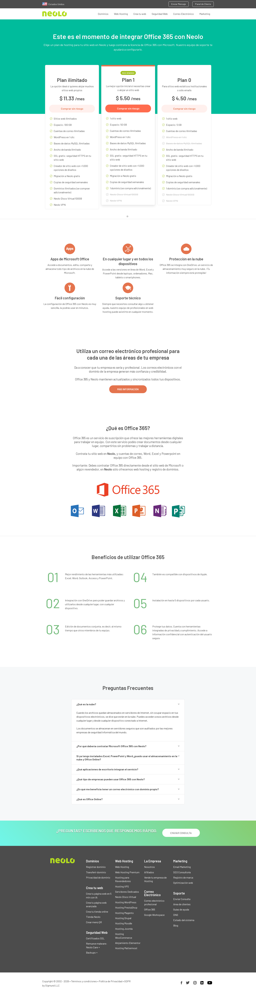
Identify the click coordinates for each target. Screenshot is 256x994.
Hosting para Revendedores (123, 879)
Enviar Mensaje (178, 4)
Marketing (204, 13)
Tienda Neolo (93, 916)
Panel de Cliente (203, 4)
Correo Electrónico (183, 13)
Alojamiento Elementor (127, 942)
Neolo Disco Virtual (125, 896)
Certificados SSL (95, 938)
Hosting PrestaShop (126, 907)
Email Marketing (182, 866)
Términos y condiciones (84, 981)
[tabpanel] (72, 139)
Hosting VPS (122, 886)
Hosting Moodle (123, 923)
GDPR (127, 981)
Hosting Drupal (123, 918)
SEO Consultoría (182, 872)
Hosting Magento (124, 912)
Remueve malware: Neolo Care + (96, 945)
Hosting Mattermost (126, 948)
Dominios (103, 13)
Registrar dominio (96, 866)
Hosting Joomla (124, 928)
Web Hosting (121, 13)
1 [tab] (128, 217)
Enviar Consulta (181, 899)
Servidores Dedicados (127, 891)
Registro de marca (183, 877)
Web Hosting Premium (127, 872)
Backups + (91, 952)
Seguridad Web (160, 13)
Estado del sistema (183, 920)
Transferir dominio (96, 872)
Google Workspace (154, 914)
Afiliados (149, 872)
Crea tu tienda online (97, 911)
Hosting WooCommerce (123, 935)
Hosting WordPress (125, 902)
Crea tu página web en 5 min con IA (99, 895)
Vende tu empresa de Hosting (155, 879)
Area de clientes (182, 904)
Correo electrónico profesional (154, 902)
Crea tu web (139, 13)
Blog (175, 925)
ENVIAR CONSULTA (181, 832)
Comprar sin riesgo (72, 108)
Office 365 (149, 909)
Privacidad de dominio (98, 877)
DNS (175, 914)
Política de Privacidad (110, 981)
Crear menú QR (94, 922)
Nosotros (149, 866)
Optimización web (183, 882)
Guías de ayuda (181, 909)
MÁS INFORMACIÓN (128, 389)
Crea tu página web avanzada (96, 904)
